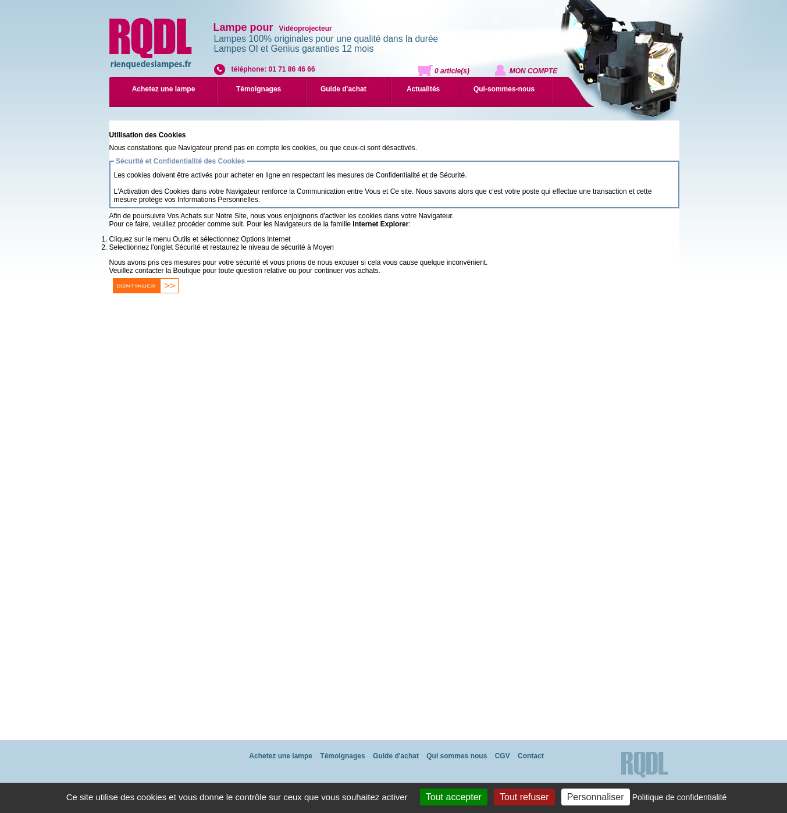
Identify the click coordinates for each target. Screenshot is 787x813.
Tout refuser (524, 797)
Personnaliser (595, 797)
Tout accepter (454, 797)
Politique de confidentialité (679, 797)
